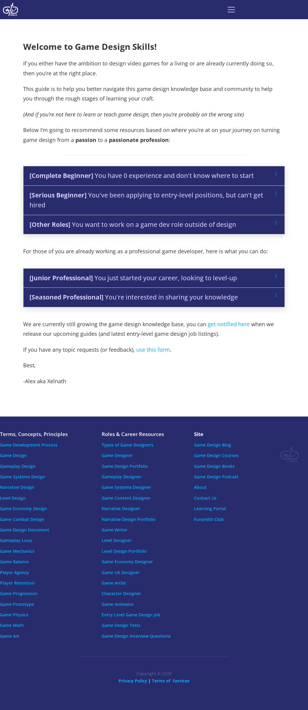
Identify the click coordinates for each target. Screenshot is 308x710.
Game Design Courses (216, 455)
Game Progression (19, 593)
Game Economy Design (23, 508)
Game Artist (114, 583)
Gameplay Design (17, 466)
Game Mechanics (17, 551)
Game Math (12, 625)
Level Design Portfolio (124, 551)
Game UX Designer (121, 572)
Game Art (9, 636)
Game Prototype (17, 604)
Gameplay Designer (121, 477)
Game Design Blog (212, 445)
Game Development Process (28, 445)
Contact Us (205, 498)
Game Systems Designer (126, 487)
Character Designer (121, 593)
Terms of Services (170, 681)
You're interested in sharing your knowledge (133, 297)
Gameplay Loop (16, 540)
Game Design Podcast (216, 477)
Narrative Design (17, 487)
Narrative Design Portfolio (129, 519)
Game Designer (117, 455)
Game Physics (14, 615)
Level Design (13, 498)
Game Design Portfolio (125, 466)
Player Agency (14, 572)
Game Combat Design (22, 519)
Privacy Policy (133, 681)
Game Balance (14, 561)
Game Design (13, 455)
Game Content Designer (126, 498)
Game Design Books (214, 466)
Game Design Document (24, 530)
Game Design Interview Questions (136, 636)
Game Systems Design (22, 477)
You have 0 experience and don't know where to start (141, 175)
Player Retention (17, 583)
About (200, 487)
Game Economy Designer (127, 561)
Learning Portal (210, 508)
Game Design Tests (121, 625)
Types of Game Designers (127, 445)
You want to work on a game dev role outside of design (132, 224)
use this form (153, 349)
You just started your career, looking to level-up (133, 278)
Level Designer (116, 540)
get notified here (229, 324)
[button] (154, 175)
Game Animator (118, 604)
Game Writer (115, 530)
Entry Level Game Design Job (131, 615)
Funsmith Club (209, 519)
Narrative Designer (121, 508)
